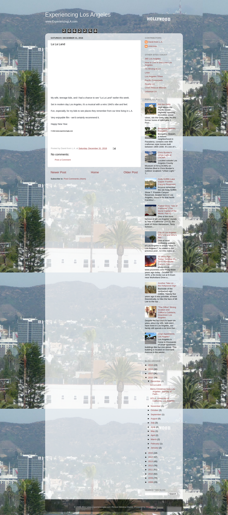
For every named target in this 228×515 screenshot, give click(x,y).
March (154, 439)
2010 (151, 474)
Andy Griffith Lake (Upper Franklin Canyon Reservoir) (167, 181)
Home (95, 172)
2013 (151, 461)
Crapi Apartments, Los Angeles (166, 335)
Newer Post (58, 172)
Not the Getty (164, 104)
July (153, 423)
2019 (151, 365)
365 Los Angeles (153, 59)
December (156, 381)
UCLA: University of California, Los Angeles (162, 399)
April (153, 435)
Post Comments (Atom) (75, 179)
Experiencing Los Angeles (78, 14)
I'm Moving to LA (153, 69)
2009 (151, 478)
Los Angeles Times (154, 76)
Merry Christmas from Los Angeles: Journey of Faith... (162, 391)
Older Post (131, 172)
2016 (151, 377)
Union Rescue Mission (155, 87)
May (153, 431)
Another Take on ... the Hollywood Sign (167, 284)
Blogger (149, 507)
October (155, 410)
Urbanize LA (151, 91)
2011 (151, 469)
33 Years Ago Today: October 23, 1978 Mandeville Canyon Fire (167, 260)
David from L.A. (155, 42)
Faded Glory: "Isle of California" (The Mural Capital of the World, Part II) (167, 210)
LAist (147, 72)
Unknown (152, 46)
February (155, 443)
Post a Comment (63, 160)
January (155, 448)
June (153, 427)
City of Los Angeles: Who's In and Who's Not (167, 235)
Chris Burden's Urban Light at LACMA (165, 155)
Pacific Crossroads (154, 80)
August (154, 418)
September (156, 414)
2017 (151, 373)
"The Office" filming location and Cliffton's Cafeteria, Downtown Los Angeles (167, 312)
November (156, 406)
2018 (151, 369)
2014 (151, 457)
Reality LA (150, 84)
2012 (151, 465)
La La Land (155, 385)
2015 (151, 453)
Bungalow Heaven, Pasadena (167, 129)
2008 (151, 482)
